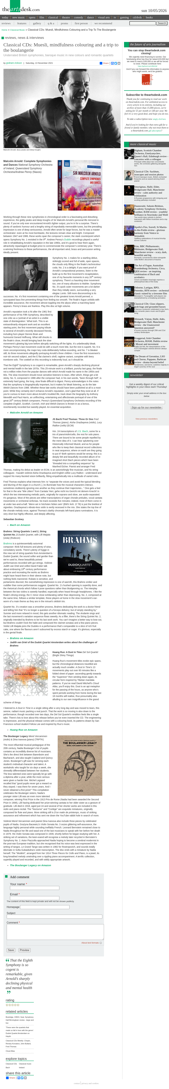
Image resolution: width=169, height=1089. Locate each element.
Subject (11, 913)
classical (53, 17)
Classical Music (17, 30)
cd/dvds (137, 17)
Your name (17, 884)
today (5, 17)
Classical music (25, 1064)
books (149, 17)
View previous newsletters (146, 419)
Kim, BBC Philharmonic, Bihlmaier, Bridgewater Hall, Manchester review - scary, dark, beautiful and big (150, 250)
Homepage (13, 907)
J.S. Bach (82, 431)
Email (14, 894)
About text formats (90, 943)
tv (115, 17)
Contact (77, 1083)
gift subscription (155, 131)
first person (81, 23)
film (41, 17)
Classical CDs (11, 1064)
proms (64, 23)
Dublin (67, 239)
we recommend (103, 23)
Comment (12, 922)
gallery (37, 23)
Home (4, 30)
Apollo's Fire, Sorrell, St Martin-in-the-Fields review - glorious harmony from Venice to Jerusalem (150, 231)
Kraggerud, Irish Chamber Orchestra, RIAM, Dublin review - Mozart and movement (151, 341)
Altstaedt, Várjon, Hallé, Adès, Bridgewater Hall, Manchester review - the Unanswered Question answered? (149, 323)
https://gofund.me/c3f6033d (147, 66)
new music (18, 17)
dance (90, 17)
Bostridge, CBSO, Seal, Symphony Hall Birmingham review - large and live (20, 1020)
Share (104, 63)
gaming (124, 17)
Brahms (7, 543)
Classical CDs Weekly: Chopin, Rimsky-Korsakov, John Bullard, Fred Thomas (18, 1044)
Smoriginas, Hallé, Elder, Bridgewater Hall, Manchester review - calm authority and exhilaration (149, 191)
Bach (8, 1068)
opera (32, 17)
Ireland (22, 1068)
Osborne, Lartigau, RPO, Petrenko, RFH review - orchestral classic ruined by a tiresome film (151, 290)
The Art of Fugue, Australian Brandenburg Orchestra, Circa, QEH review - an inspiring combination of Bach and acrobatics (149, 271)
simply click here (159, 119)
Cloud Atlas (10, 1051)
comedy (78, 17)
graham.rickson (14, 63)
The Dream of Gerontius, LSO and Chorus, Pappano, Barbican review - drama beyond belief (150, 359)
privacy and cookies (90, 1083)
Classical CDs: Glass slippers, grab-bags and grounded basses (150, 305)
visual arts (104, 17)
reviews (6, 23)
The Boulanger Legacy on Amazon (30, 865)
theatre (66, 17)
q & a (51, 23)
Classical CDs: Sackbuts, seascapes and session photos (148, 173)
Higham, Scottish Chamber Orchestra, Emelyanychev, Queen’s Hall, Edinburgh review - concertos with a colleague (151, 155)
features (21, 23)
